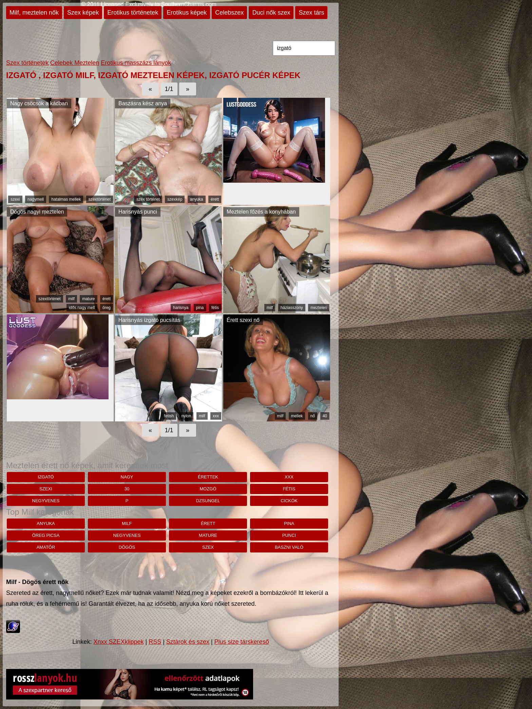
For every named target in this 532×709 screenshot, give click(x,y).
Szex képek (83, 12)
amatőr (46, 547)
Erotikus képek (187, 12)
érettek (208, 476)
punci (289, 535)
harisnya (180, 307)
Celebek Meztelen (74, 62)
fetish (169, 416)
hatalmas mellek (66, 199)
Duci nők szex (271, 12)
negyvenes (46, 500)
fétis (215, 307)
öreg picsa (46, 535)
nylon (186, 416)
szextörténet (100, 199)
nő (312, 416)
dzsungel (208, 500)
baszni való (289, 547)
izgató (46, 476)
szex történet (148, 199)
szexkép (174, 199)
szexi (15, 199)
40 (325, 416)
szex (208, 547)
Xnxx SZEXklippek (118, 641)
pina (200, 307)
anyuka (196, 199)
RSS (155, 641)
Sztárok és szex (187, 641)
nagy (127, 476)
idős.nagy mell (82, 307)
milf (71, 298)
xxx (216, 416)
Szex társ (311, 12)
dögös (127, 547)
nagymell (35, 199)
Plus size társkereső (241, 641)
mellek (297, 416)
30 (127, 488)
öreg (106, 307)
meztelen (318, 307)
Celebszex (229, 12)
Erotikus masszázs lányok (136, 62)
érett (215, 199)
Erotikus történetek (132, 12)
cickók (289, 500)
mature (88, 298)
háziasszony (292, 307)
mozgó (208, 488)
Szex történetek (27, 62)
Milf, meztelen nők (34, 12)
